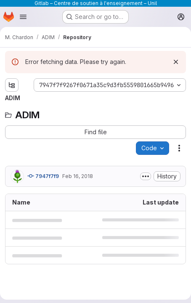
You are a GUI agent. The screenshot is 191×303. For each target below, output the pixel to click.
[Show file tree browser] (12, 85)
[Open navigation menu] (23, 17)
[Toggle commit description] (145, 176)
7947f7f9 (43, 176)
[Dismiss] (176, 62)
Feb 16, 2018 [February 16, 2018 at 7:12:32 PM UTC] (77, 176)
